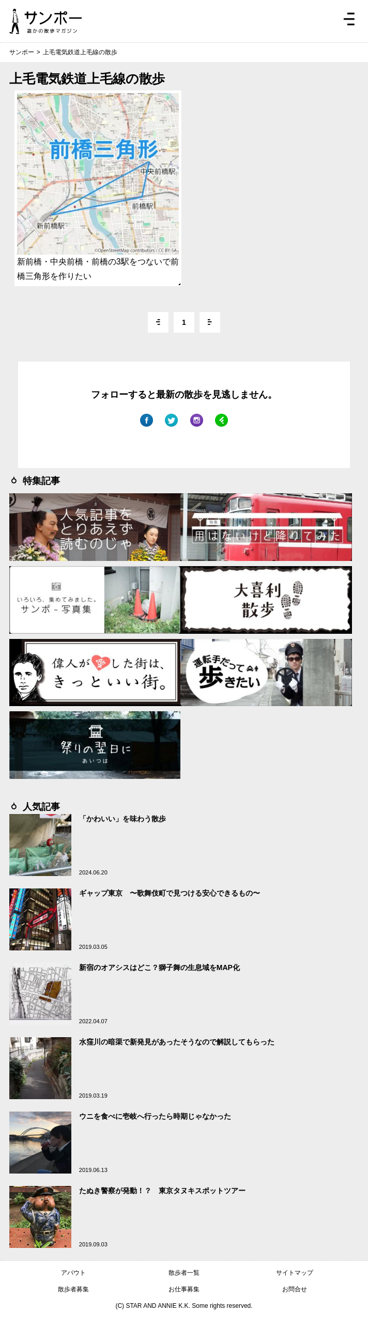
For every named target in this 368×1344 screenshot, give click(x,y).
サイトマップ (294, 1272)
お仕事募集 (184, 1289)
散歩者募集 (73, 1289)
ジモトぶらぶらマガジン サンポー (45, 21)
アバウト (73, 1272)
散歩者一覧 (184, 1272)
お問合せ (294, 1289)
